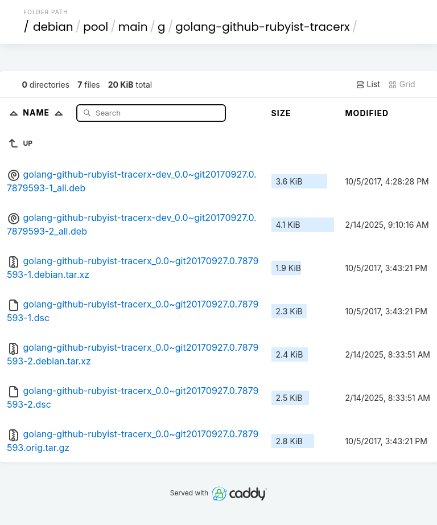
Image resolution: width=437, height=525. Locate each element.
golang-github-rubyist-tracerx (262, 27)
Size (281, 113)
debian (53, 27)
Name (45, 112)
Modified (367, 113)
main (133, 27)
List (368, 84)
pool (95, 27)
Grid (401, 84)
